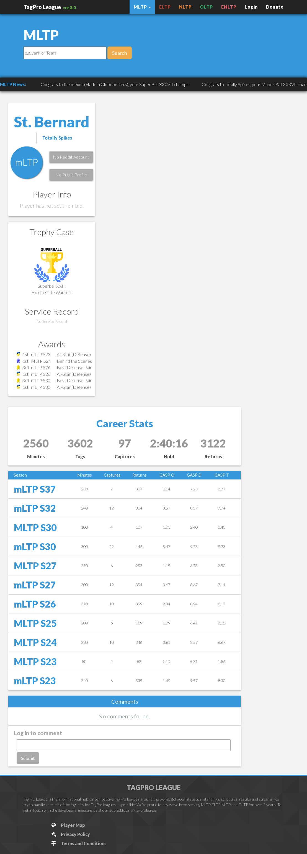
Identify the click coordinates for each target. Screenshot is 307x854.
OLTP (206, 6)
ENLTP (228, 6)
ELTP (165, 6)
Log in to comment (38, 733)
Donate (275, 6)
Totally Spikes (57, 137)
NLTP (185, 6)
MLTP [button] (142, 6)
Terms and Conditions (79, 843)
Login (251, 6)
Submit (28, 758)
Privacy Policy (70, 834)
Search (119, 53)
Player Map (68, 825)
